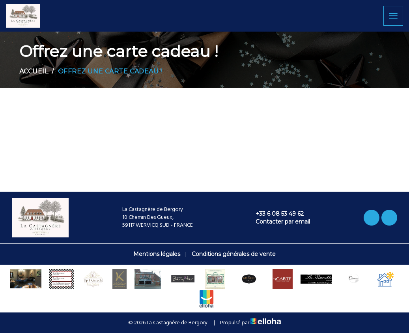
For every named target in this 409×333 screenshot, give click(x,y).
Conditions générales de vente (234, 254)
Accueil (34, 71)
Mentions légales (156, 254)
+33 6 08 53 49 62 (275, 213)
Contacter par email (278, 221)
